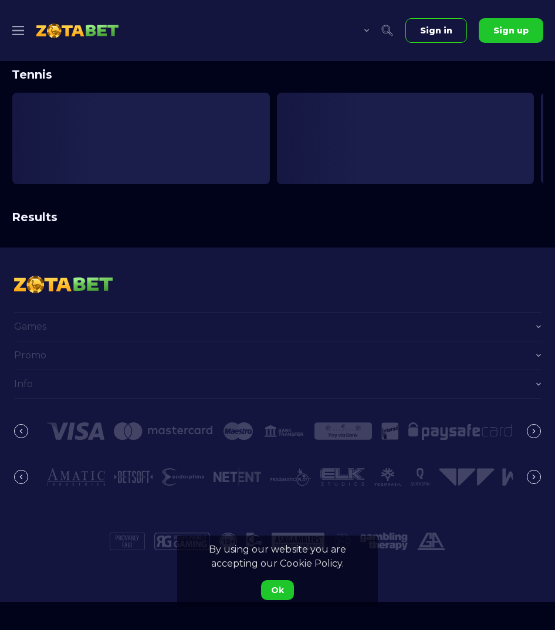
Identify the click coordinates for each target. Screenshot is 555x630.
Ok (277, 590)
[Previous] (21, 431)
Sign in (436, 30)
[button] (75, 431)
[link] (77, 30)
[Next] (534, 431)
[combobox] (358, 30)
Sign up (511, 30)
